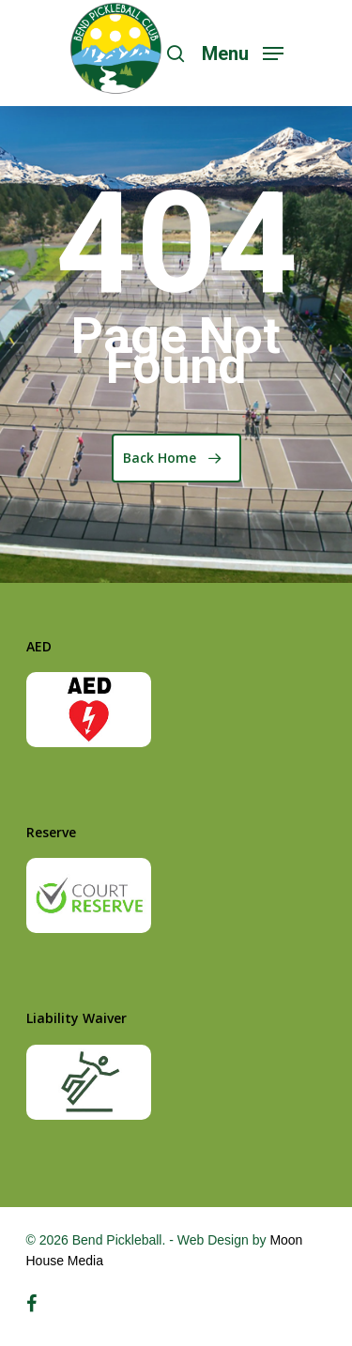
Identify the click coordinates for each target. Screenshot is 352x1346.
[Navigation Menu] (242, 51)
